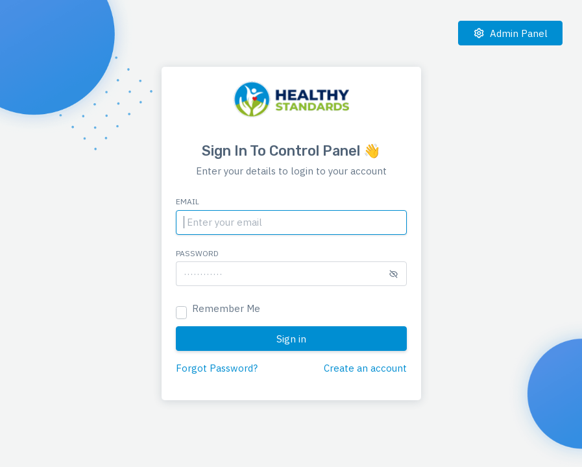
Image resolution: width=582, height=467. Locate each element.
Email (187, 201)
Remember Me (226, 308)
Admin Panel (510, 33)
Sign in (291, 339)
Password (197, 253)
